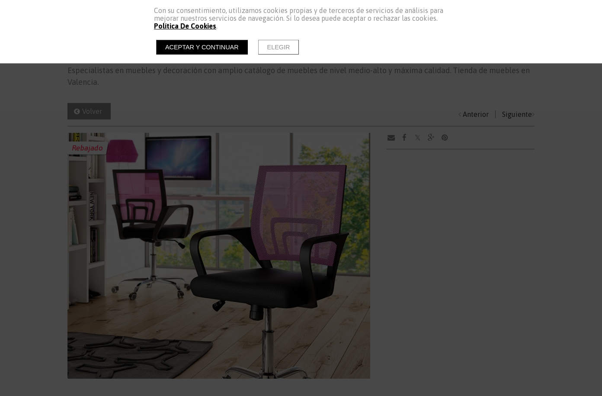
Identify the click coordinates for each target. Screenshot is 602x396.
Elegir (278, 47)
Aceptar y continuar (202, 47)
